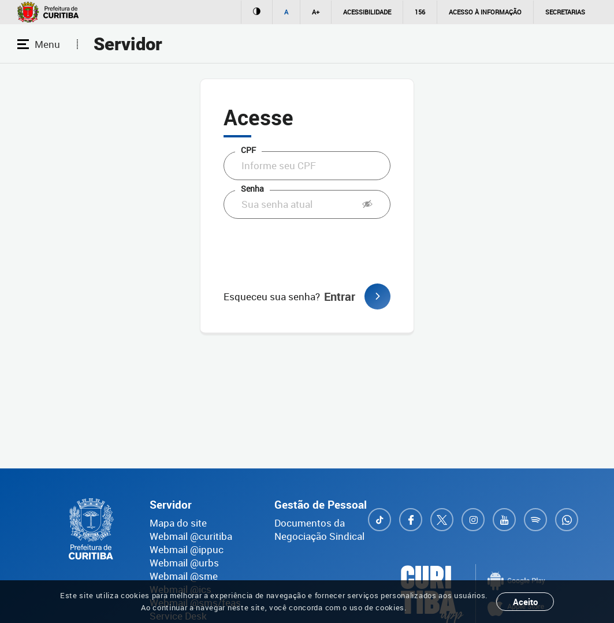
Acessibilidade (367, 12)
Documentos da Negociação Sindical (319, 529)
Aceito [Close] (525, 601)
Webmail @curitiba (191, 536)
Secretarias (565, 12)
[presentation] (311, 251)
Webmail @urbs (184, 562)
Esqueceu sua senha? (272, 296)
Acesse (258, 117)
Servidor (128, 44)
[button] (367, 204)
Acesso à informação (485, 12)
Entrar (357, 296)
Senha (252, 188)
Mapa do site (178, 522)
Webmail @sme (184, 576)
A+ (315, 12)
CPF (248, 149)
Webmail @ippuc (187, 549)
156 (420, 12)
